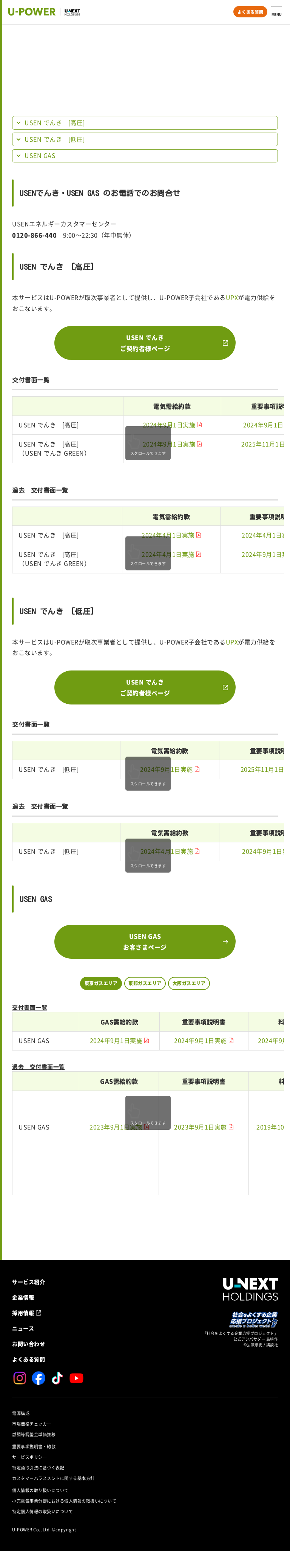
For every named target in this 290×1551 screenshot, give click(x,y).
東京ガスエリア (101, 983)
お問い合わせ (28, 1343)
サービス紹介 (28, 1281)
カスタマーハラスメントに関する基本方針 (53, 1478)
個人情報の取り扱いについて (40, 1490)
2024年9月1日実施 (169, 425)
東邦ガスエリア (145, 983)
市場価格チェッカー (31, 1424)
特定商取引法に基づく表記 (38, 1468)
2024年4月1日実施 (168, 535)
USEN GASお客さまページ (145, 942)
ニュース (23, 1328)
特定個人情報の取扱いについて (42, 1511)
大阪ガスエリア (189, 983)
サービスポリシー (29, 1457)
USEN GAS (40, 156)
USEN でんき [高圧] (55, 123)
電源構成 (20, 1413)
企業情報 (23, 1297)
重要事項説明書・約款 (34, 1446)
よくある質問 (251, 12)
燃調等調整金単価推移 (34, 1434)
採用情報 (23, 1312)
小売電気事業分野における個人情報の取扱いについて (64, 1501)
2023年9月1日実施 (115, 1127)
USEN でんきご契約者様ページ (145, 343)
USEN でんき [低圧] (55, 139)
